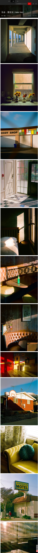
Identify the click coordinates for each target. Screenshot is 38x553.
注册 (33, 3)
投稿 (29, 3)
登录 (36, 3)
